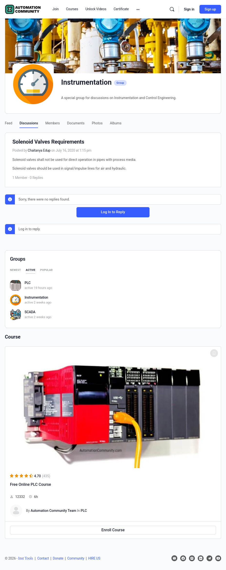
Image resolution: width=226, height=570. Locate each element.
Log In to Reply (113, 212)
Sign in (189, 9)
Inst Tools (25, 558)
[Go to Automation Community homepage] (23, 8)
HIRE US (94, 558)
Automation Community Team (53, 511)
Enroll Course (113, 530)
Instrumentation (36, 297)
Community (75, 558)
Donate (58, 558)
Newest (15, 270)
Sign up (210, 9)
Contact (43, 558)
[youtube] (218, 558)
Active (30, 270)
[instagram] (192, 558)
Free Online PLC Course (30, 484)
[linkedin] (201, 558)
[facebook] (183, 558)
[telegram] (209, 558)
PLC (27, 283)
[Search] (172, 9)
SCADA (30, 312)
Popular (46, 270)
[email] (174, 558)
